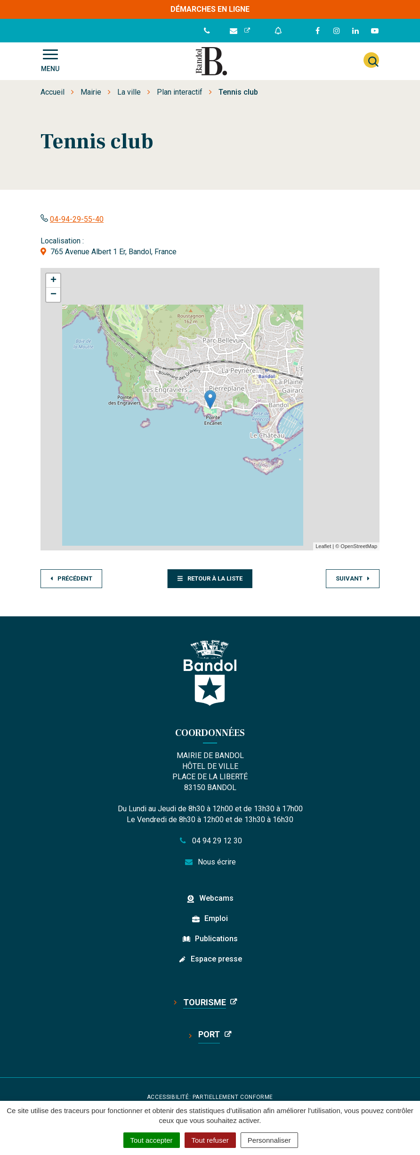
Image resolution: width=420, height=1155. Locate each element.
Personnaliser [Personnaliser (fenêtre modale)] (269, 1140)
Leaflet (323, 546)
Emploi (216, 918)
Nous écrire (210, 861)
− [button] (53, 295)
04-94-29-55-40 (77, 219)
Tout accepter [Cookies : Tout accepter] (151, 1140)
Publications (216, 938)
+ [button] (53, 281)
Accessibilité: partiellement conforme (210, 1097)
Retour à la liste (210, 578)
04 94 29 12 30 (210, 840)
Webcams (216, 898)
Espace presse (216, 958)
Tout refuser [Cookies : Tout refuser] (210, 1140)
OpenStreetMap (358, 546)
